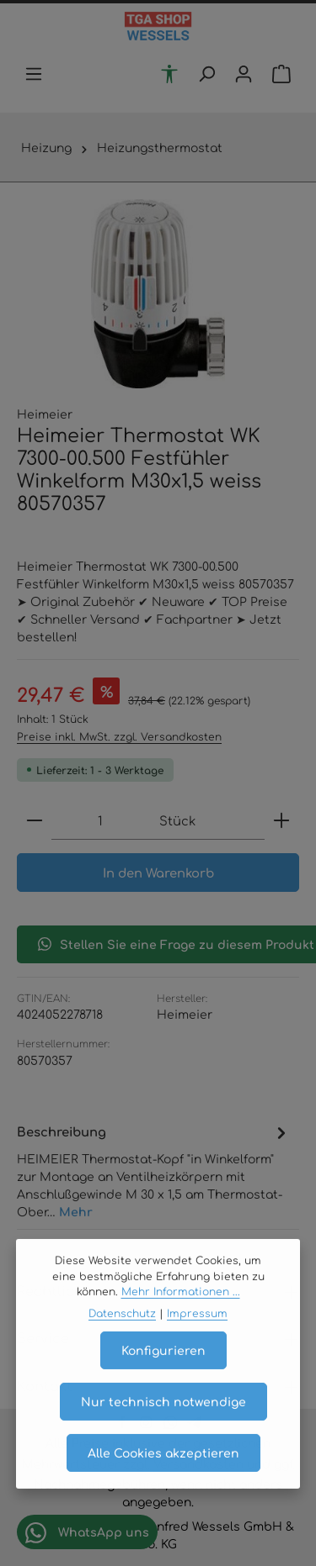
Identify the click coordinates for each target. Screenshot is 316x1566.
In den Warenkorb (158, 872)
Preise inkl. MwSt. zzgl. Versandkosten (119, 736)
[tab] (154, 1170)
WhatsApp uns (87, 1532)
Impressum (197, 1334)
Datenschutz (122, 1334)
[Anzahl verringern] (34, 821)
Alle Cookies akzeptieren (163, 1472)
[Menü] (34, 74)
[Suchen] (206, 74)
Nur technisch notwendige (163, 1421)
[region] (158, 293)
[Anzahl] (100, 821)
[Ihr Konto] (243, 74)
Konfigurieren (163, 1370)
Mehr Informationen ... (180, 1312)
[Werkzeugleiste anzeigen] (169, 74)
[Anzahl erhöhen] (281, 821)
